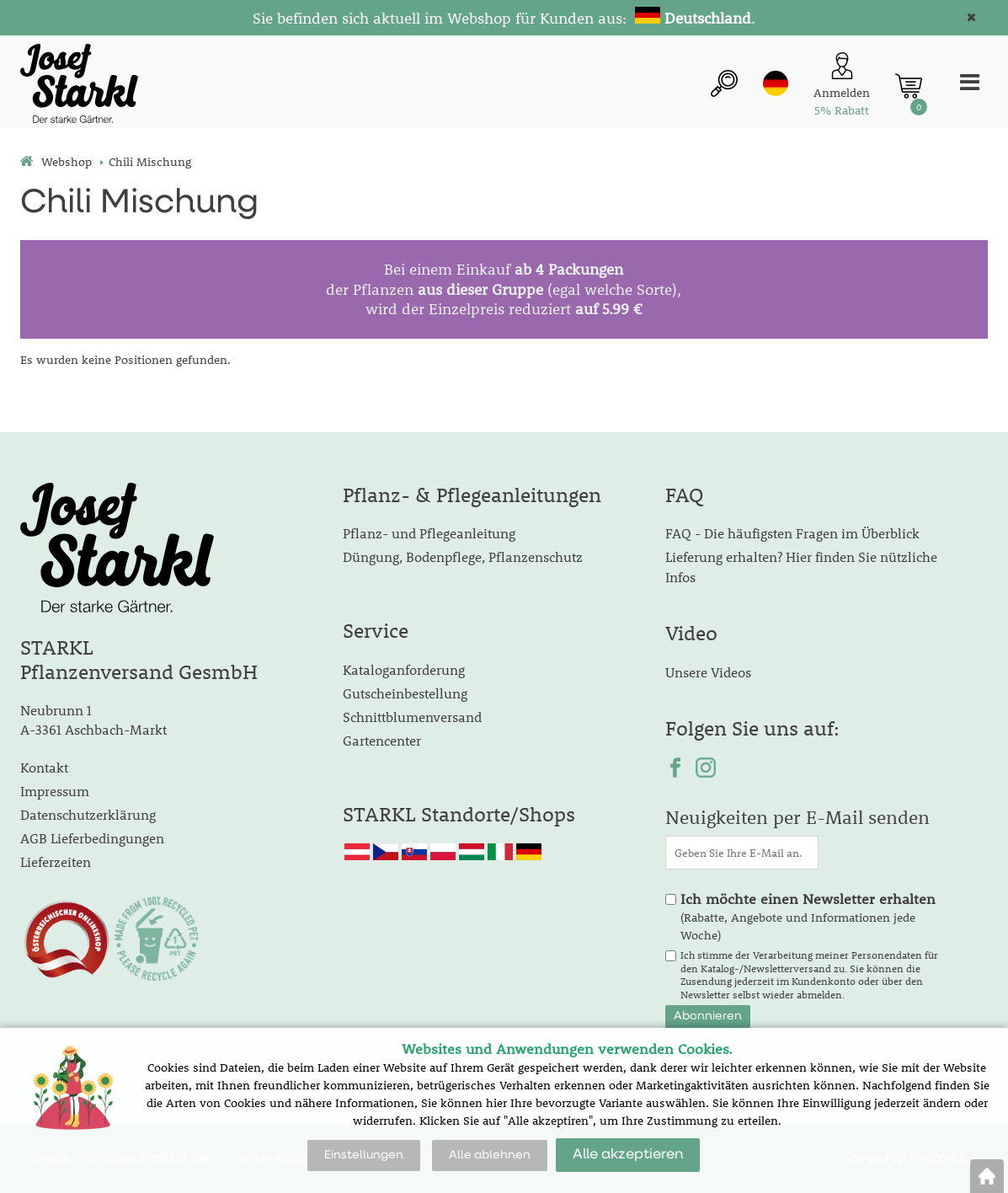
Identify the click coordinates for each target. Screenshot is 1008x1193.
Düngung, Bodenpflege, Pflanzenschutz (463, 556)
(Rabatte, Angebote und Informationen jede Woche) (808, 917)
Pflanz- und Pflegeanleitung (429, 533)
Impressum (54, 791)
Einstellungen (363, 1155)
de (775, 83)
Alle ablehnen (490, 1155)
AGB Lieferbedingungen (92, 838)
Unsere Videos (708, 672)
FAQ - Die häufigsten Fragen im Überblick (792, 533)
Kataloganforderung (404, 669)
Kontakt (44, 767)
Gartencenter (382, 740)
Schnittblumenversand (412, 716)
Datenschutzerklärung (88, 814)
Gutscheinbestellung (405, 693)
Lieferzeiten (55, 861)
